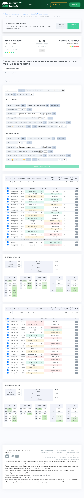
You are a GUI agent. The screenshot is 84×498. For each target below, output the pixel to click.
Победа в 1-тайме (12, 122)
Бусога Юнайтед (69, 40)
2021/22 (36, 138)
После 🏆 (10, 126)
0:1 (77, 194)
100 (27, 94)
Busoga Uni (32, 322)
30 (17, 94)
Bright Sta (55, 346)
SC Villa (32, 234)
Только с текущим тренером (57, 122)
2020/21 (30, 138)
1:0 (77, 191)
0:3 (77, 322)
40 (20, 94)
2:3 (77, 357)
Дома (9, 105)
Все (23, 105)
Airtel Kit (55, 215)
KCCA (55, 207)
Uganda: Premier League (39, 14)
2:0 (77, 349)
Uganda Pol (32, 194)
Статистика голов (49, 457)
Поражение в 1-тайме (25, 122)
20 (14, 94)
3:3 (77, 215)
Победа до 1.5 (12, 118)
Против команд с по (17, 109)
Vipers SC (32, 204)
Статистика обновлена (42, 166)
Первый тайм (30, 90)
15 (12, 94)
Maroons (32, 229)
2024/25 (36, 105)
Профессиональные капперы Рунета (66, 459)
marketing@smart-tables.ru (41, 475)
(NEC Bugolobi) (10, 43)
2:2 (77, 346)
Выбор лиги (54, 105)
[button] (46, 4)
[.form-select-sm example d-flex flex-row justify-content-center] (30, 114)
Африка (25, 14)
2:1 (77, 223)
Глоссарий (59, 453)
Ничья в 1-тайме (37, 122)
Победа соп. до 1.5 (24, 118)
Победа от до (39, 118)
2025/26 (42, 105)
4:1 (77, 343)
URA (55, 191)
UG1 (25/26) (14, 191)
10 (9, 94)
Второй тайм (38, 90)
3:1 (77, 207)
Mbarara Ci (32, 242)
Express (55, 210)
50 (24, 94)
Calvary (55, 231)
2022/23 (42, 138)
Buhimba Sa (32, 213)
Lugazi (32, 199)
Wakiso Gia (55, 335)
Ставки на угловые (72, 455)
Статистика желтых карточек (68, 457)
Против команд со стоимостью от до (52, 126)
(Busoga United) (73, 43)
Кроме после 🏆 (20, 126)
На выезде (17, 105)
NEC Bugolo (32, 191)
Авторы (60, 455)
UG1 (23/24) (14, 322)
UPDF (55, 202)
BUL (55, 237)
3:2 (77, 327)
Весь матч (22, 90)
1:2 (77, 324)
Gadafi (55, 196)
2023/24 (30, 105)
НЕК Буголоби (13, 40)
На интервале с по (54, 90)
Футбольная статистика (10, 14)
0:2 (77, 199)
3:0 (77, 338)
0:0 (77, 196)
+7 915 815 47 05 (25, 477)
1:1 (77, 204)
